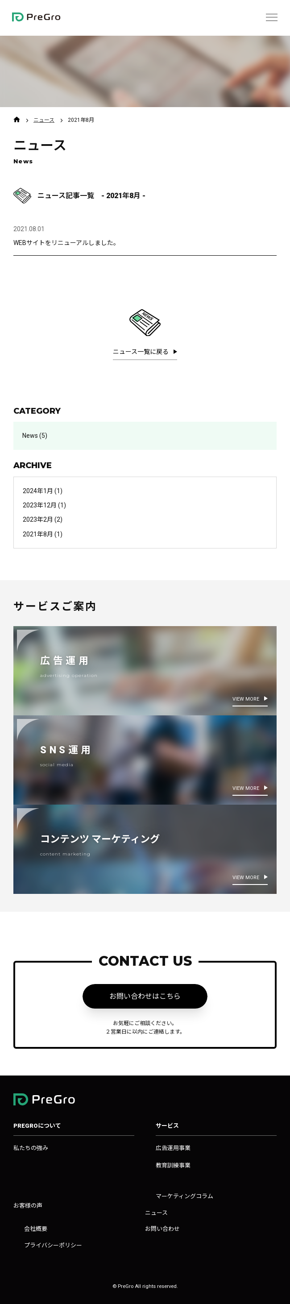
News (30, 435)
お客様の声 (27, 1205)
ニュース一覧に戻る (141, 351)
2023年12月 (40, 505)
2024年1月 (38, 490)
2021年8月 (38, 534)
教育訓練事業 (173, 1165)
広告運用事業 (173, 1148)
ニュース (43, 120)
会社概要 (35, 1228)
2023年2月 (38, 519)
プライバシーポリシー (53, 1245)
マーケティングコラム (184, 1196)
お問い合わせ (162, 1228)
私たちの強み (30, 1148)
